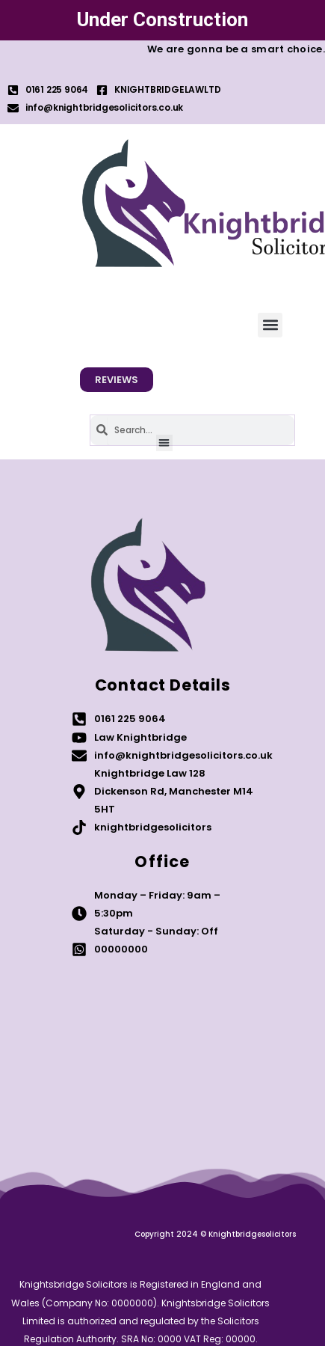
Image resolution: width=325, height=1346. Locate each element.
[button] (270, 325)
